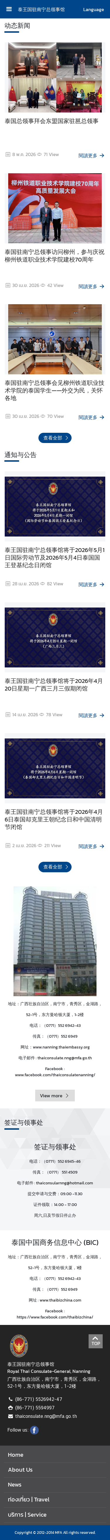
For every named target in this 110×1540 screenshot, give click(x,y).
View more (55, 1095)
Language (93, 9)
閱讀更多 (92, 155)
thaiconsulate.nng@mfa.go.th (65, 1058)
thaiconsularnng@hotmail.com (64, 1183)
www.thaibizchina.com (60, 1300)
